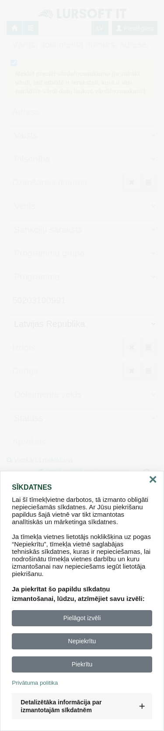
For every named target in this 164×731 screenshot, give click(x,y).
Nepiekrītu (82, 641)
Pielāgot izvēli (82, 617)
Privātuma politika (35, 683)
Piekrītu (82, 664)
